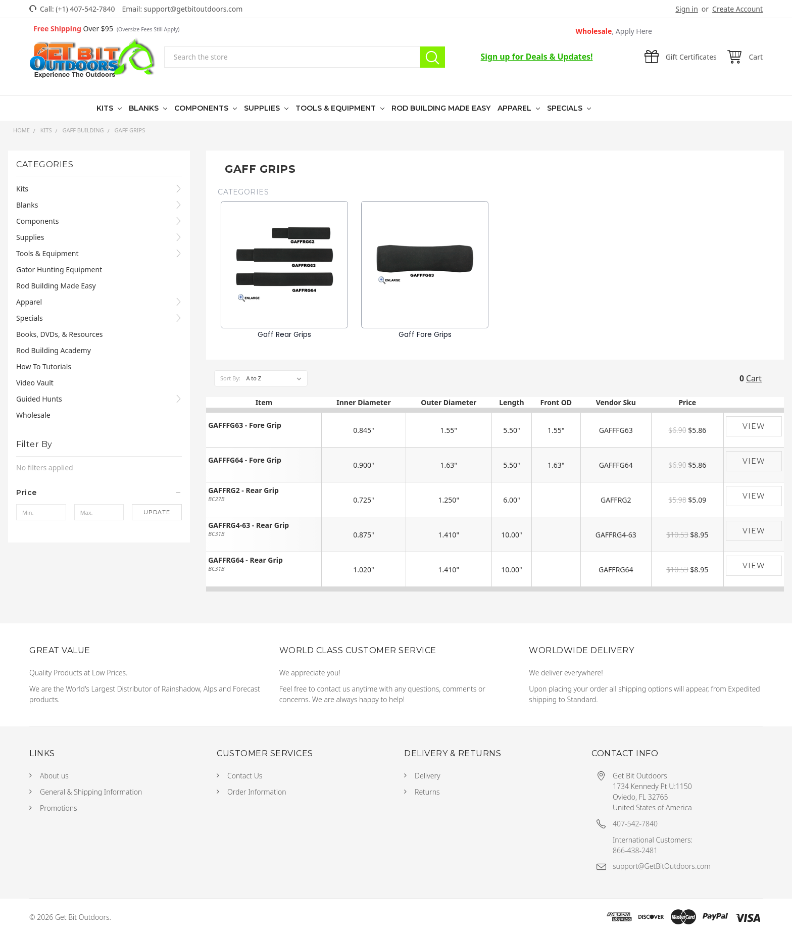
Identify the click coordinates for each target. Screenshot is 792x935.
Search (432, 57)
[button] (99, 492)
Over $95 (106, 28)
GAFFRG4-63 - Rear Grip (248, 525)
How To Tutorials (43, 366)
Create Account (737, 9)
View (753, 426)
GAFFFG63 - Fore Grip (244, 425)
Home (21, 130)
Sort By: (230, 378)
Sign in (686, 9)
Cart (754, 378)
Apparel (515, 108)
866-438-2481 (635, 850)
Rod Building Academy (53, 350)
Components (202, 108)
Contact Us (244, 775)
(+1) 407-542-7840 (85, 9)
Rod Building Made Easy (440, 108)
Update (156, 512)
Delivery (427, 775)
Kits (105, 108)
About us (54, 775)
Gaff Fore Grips (425, 334)
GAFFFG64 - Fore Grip (244, 460)
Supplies (263, 108)
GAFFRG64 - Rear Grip (245, 560)
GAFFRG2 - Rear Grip (243, 490)
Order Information (256, 792)
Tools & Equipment (336, 108)
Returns (427, 792)
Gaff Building (83, 130)
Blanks (145, 108)
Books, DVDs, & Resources (59, 334)
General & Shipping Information (91, 792)
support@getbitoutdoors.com (193, 9)
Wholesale (614, 31)
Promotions (58, 808)
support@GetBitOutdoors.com (662, 866)
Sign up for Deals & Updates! (537, 56)
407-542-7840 (635, 823)
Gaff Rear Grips (284, 334)
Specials (565, 108)
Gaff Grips (130, 130)
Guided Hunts (39, 399)
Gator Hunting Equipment (59, 269)
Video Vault (35, 382)
